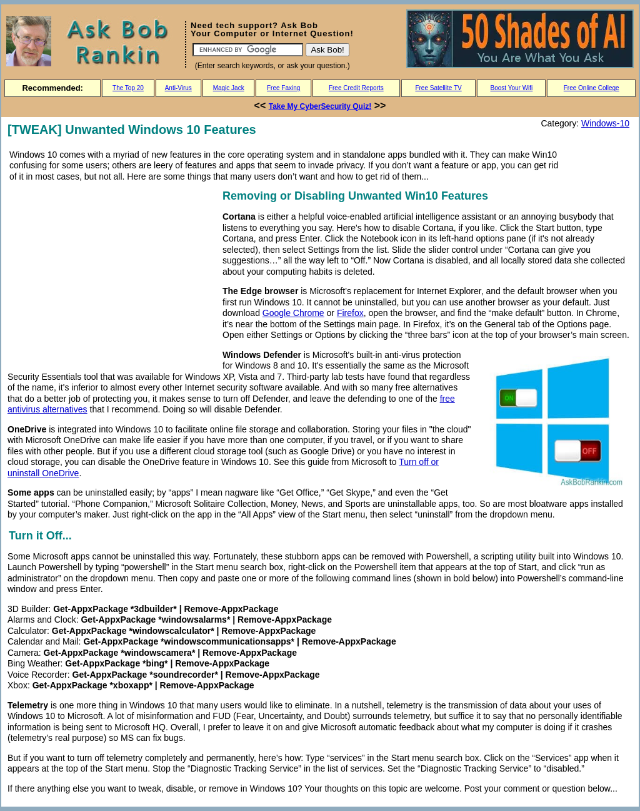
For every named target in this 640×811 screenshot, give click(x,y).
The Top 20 (128, 87)
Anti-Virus (178, 87)
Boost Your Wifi (512, 87)
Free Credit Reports (356, 87)
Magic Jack (228, 87)
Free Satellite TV (438, 87)
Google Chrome (293, 313)
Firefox (350, 313)
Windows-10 (605, 123)
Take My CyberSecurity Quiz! (320, 106)
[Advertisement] (113, 274)
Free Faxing (283, 87)
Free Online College (591, 87)
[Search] (247, 49)
